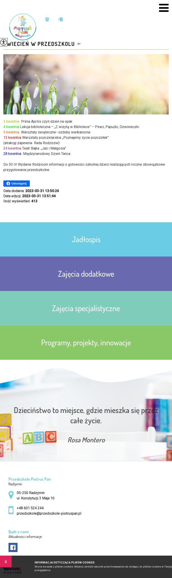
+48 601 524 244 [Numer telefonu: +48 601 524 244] (30, 508)
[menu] (164, 8)
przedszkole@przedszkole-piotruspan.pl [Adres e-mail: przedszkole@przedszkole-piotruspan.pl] (49, 513)
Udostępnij (16, 183)
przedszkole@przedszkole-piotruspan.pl (60, 19)
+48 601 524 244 (47, 19)
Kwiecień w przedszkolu (39, 44)
